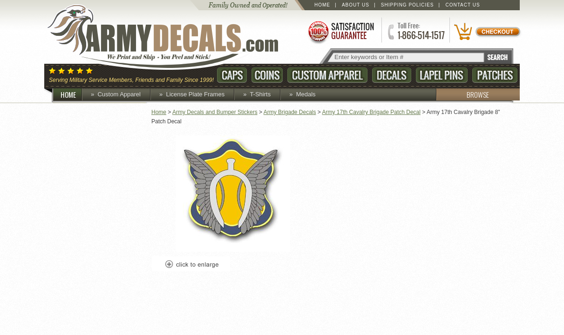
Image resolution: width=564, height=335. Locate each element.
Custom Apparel (327, 75)
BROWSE (462, 94)
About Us (355, 4)
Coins (267, 75)
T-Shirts (260, 94)
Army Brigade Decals (290, 112)
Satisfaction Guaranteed (340, 31)
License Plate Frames (195, 94)
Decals (391, 75)
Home (322, 4)
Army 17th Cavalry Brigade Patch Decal (371, 112)
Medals (306, 94)
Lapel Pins (442, 75)
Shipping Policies (407, 4)
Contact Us (463, 4)
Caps (232, 75)
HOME (72, 94)
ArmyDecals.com (172, 37)
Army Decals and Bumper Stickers (215, 112)
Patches (494, 75)
